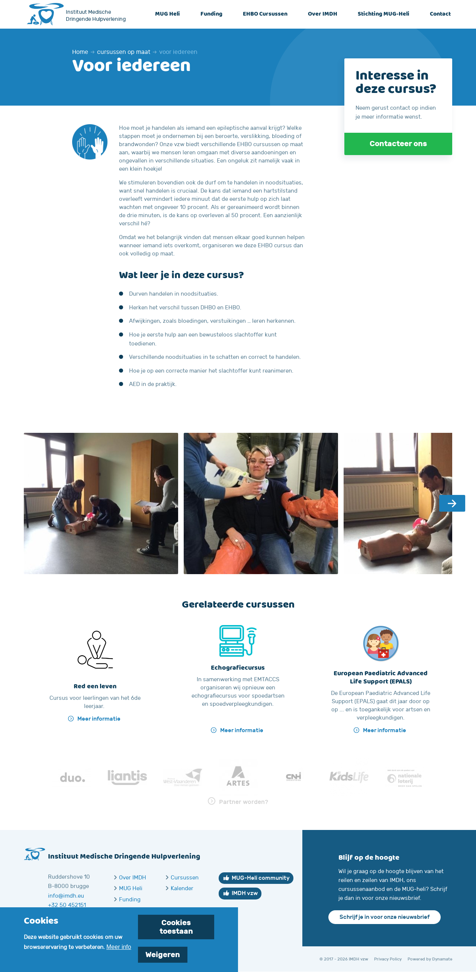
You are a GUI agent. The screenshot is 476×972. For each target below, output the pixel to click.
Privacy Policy (388, 959)
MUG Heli (167, 14)
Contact (440, 14)
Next (452, 503)
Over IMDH (322, 14)
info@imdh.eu (66, 896)
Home (80, 52)
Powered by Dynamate (430, 959)
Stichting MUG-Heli (383, 14)
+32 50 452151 (67, 905)
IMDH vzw (245, 893)
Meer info (118, 950)
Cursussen (185, 878)
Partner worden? (243, 801)
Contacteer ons (398, 143)
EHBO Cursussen (265, 14)
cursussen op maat (123, 52)
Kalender (182, 888)
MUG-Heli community (261, 878)
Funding (211, 14)
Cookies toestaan (176, 930)
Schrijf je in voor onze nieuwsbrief (385, 917)
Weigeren (162, 958)
